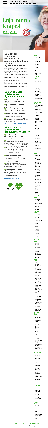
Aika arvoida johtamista (37, 406)
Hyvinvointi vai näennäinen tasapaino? (38, 169)
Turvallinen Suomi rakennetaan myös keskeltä (38, 142)
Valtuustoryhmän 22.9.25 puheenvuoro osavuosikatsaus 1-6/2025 (39, 335)
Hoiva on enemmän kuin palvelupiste (38, 179)
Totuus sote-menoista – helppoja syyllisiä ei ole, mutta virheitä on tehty (38, 302)
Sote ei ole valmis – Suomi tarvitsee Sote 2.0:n (38, 147)
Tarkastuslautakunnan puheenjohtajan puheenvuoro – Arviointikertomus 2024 (40, 415)
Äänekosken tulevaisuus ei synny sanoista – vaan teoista (38, 308)
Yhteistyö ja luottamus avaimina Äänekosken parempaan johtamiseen (37, 362)
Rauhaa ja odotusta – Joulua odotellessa (37, 245)
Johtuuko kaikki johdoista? (38, 208)
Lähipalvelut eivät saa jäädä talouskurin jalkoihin (38, 255)
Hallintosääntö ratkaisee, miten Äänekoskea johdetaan (38, 174)
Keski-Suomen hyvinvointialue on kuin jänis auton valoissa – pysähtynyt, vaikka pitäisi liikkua (38, 282)
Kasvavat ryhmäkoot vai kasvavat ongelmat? (38, 117)
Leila (22, 3)
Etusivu (5, 2)
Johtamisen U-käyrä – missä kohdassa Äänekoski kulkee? (38, 274)
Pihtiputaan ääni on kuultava (38, 99)
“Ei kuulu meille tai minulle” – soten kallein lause (38, 82)
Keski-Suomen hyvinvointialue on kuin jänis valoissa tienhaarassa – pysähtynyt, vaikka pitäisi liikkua (38, 293)
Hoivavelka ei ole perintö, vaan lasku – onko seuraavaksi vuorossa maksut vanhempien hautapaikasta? (38, 393)
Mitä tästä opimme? (37, 63)
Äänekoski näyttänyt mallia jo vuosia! (38, 410)
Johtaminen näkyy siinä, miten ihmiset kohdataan (38, 59)
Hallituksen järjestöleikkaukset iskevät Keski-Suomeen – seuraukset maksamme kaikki (39, 379)
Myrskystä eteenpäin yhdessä (37, 192)
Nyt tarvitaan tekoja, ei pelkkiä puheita (38, 349)
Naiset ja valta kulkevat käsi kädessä (38, 225)
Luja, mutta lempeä (16, 22)
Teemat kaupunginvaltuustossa (18, 2)
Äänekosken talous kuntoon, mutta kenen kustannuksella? (38, 201)
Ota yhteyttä (33, 3)
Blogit (26, 3)
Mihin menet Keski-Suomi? (38, 205)
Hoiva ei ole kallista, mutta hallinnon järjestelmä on (38, 88)
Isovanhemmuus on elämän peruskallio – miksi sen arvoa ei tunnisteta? (38, 343)
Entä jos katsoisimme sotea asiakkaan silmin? (38, 72)
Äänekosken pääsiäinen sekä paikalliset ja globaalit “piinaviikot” (38, 135)
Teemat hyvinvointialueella (11, 3)
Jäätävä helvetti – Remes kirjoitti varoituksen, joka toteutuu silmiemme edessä (38, 319)
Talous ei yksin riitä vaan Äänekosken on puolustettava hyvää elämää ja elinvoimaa (38, 163)
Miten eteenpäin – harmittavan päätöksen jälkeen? (38, 230)
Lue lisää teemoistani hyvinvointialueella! (15, 123)
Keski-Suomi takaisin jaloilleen (37, 250)
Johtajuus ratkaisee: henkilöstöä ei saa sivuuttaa (38, 129)
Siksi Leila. (10, 32)
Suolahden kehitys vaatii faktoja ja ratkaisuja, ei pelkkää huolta (38, 94)
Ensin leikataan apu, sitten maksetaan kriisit (38, 123)
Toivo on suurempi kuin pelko (38, 355)
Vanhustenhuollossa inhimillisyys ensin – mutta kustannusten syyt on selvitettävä (39, 370)
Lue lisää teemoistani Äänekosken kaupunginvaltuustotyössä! (13, 177)
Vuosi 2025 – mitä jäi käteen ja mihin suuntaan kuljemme (38, 217)
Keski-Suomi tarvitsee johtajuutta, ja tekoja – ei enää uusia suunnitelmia (38, 266)
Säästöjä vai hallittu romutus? (37, 67)
